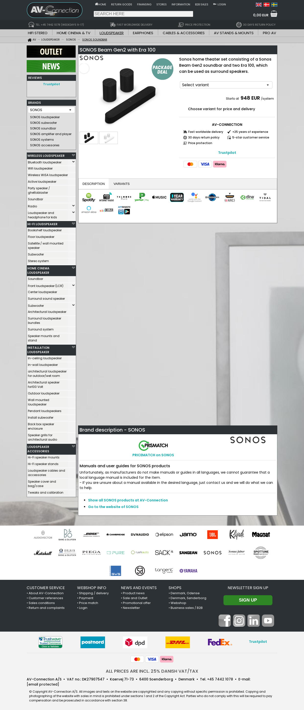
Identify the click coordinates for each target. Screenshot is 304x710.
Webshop (178, 603)
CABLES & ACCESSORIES (184, 32)
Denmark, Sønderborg (188, 598)
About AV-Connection (46, 593)
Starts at (233, 98)
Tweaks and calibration (45, 491)
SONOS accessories (44, 144)
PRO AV (269, 32)
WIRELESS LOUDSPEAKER (46, 154)
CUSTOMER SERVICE (46, 588)
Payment (86, 598)
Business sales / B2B (187, 607)
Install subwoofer (40, 416)
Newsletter (131, 607)
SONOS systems (42, 138)
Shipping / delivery (94, 593)
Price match (88, 603)
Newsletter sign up (248, 588)
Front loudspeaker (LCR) (45, 285)
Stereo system (38, 260)
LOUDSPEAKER (112, 32)
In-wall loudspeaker (43, 363)
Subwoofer (36, 253)
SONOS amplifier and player (50, 133)
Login (222, 4)
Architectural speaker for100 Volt (43, 383)
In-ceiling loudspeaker (45, 357)
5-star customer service (250, 137)
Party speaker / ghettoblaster (39, 189)
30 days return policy (204, 137)
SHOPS (175, 588)
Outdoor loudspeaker (43, 392)
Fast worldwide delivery (205, 132)
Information (181, 4)
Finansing (144, 4)
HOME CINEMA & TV (73, 32)
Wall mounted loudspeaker (38, 401)
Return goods (121, 4)
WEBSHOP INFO (91, 588)
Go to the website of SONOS (113, 506)
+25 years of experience (250, 132)
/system (267, 98)
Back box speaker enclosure (41, 425)
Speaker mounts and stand (43, 337)
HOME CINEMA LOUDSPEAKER (38, 269)
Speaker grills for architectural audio (42, 436)
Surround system (41, 328)
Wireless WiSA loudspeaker (48, 174)
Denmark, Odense (185, 593)
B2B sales (201, 4)
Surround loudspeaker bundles (44, 319)
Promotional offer (137, 603)
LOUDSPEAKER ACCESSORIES (38, 448)
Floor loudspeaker (41, 235)
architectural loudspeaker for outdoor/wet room (47, 372)
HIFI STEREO (37, 32)
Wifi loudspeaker (40, 167)
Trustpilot (51, 84)
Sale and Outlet (135, 598)
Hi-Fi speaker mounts (43, 456)
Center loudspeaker (42, 291)
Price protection (200, 143)
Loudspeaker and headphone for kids (42, 214)
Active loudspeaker (42, 180)
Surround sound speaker (46, 297)
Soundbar (35, 198)
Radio (32, 205)
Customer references (46, 598)
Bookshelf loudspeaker (45, 229)
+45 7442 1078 (220, 679)
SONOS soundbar (43, 127)
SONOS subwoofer (43, 121)
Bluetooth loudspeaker (44, 161)
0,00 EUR (261, 15)
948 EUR (250, 98)
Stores (161, 4)
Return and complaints (47, 607)
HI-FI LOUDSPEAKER (42, 223)
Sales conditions (42, 603)
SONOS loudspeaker (45, 116)
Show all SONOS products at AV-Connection (128, 500)
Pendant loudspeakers (44, 410)
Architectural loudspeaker (47, 310)
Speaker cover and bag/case (42, 482)
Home (102, 4)
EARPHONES (143, 32)
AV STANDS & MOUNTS (234, 32)
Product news (134, 593)
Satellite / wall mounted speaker (45, 244)
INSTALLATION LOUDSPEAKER (38, 348)
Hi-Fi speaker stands (43, 463)
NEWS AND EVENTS (139, 588)
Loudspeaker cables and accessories (46, 471)
